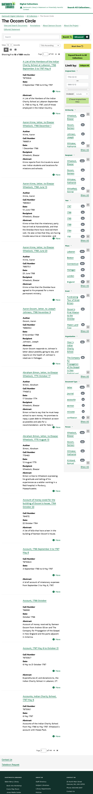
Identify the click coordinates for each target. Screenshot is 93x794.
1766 (69, 212)
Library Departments (43, 748)
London (70, 275)
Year (67, 200)
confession (72, 417)
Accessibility (40, 759)
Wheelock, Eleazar (72, 117)
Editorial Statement (12, 29)
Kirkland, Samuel (71, 462)
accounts (71, 399)
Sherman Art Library (12, 774)
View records (11, 45)
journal (70, 393)
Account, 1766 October (35, 571)
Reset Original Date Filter (78, 100)
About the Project (71, 25)
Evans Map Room (13, 749)
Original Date (70, 71)
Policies (39, 752)
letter (69, 387)
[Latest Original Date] (77, 84)
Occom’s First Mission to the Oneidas (73, 314)
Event (67, 291)
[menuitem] (74, 784)
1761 (69, 236)
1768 (69, 224)
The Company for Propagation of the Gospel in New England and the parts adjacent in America (73, 370)
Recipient (68, 155)
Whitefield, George (72, 190)
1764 (69, 230)
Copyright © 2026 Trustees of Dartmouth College (46, 788)
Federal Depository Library (45, 763)
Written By (69, 110)
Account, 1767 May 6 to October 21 (41, 619)
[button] (6, 50)
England (70, 282)
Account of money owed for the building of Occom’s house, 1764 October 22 (39, 486)
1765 (69, 218)
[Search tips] (87, 37)
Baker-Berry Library (12, 741)
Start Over (77, 46)
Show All (85, 150)
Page (43, 54)
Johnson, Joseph (71, 136)
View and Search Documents (15, 25)
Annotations (35, 25)
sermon (70, 405)
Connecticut (72, 263)
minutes (71, 411)
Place (67, 246)
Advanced (78, 37)
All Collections (32, 16)
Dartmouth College (46, 785)
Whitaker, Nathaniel (71, 145)
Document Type (71, 382)
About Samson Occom (52, 25)
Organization (70, 336)
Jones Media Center (14, 752)
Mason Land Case (72, 326)
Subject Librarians (42, 745)
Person (67, 427)
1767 (69, 206)
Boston (70, 257)
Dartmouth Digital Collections (13, 16)
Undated (69, 94)
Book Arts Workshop (14, 745)
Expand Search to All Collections (77, 56)
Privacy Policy (80, 790)
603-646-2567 (77, 747)
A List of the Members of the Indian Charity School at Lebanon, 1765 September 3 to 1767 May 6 (41, 65)
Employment (40, 755)
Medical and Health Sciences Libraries (12, 757)
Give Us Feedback (73, 755)
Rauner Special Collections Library (12, 769)
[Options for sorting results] (50, 45)
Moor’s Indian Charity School (70, 347)
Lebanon (71, 251)
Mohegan (71, 269)
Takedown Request (10, 724)
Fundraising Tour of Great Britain (73, 299)
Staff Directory (41, 741)
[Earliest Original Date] (77, 77)
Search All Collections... (79, 7)
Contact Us (7, 719)
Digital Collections (29, 4)
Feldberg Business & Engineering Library (12, 763)
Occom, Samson (70, 126)
